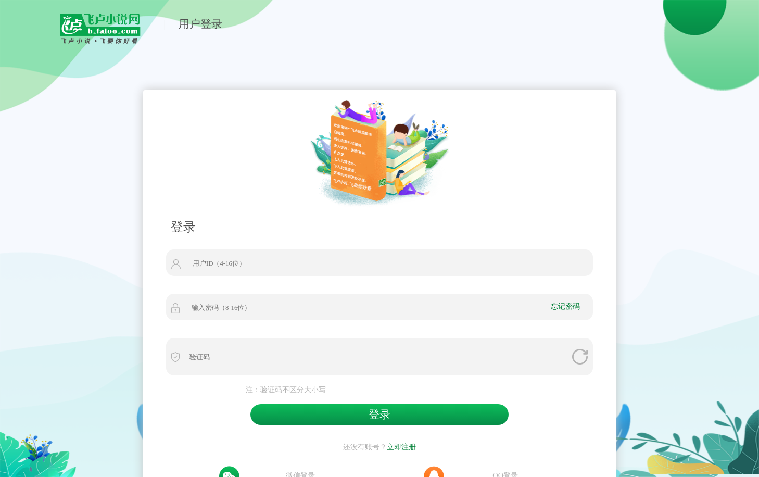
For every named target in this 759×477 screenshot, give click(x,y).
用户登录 (200, 24)
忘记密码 (565, 306)
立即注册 (401, 447)
